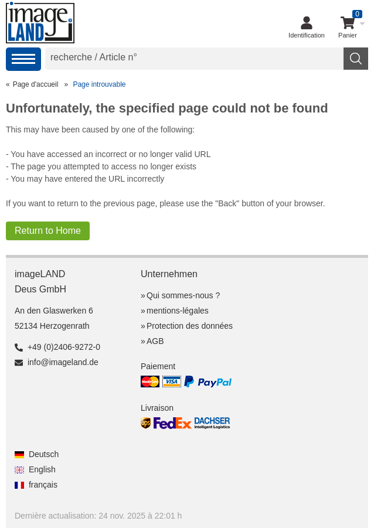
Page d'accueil (36, 84)
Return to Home (48, 231)
